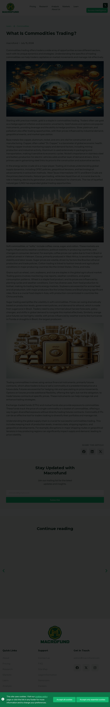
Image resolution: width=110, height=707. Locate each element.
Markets (66, 6)
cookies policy (41, 696)
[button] (84, 451)
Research (43, 6)
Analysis (55, 6)
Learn (75, 6)
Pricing (33, 6)
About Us (56, 9)
